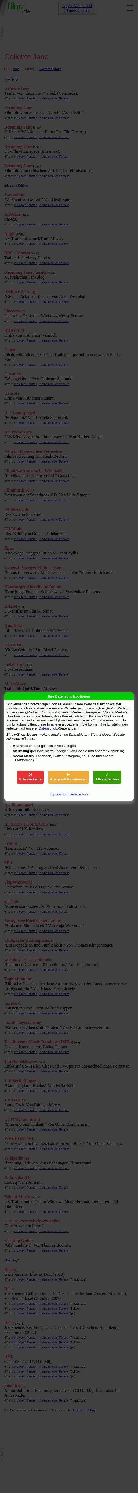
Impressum (58, 794)
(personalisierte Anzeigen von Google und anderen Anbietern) (68, 751)
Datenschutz (48, 728)
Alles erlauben (107, 777)
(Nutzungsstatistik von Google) (44, 746)
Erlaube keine (30, 777)
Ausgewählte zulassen (68, 777)
